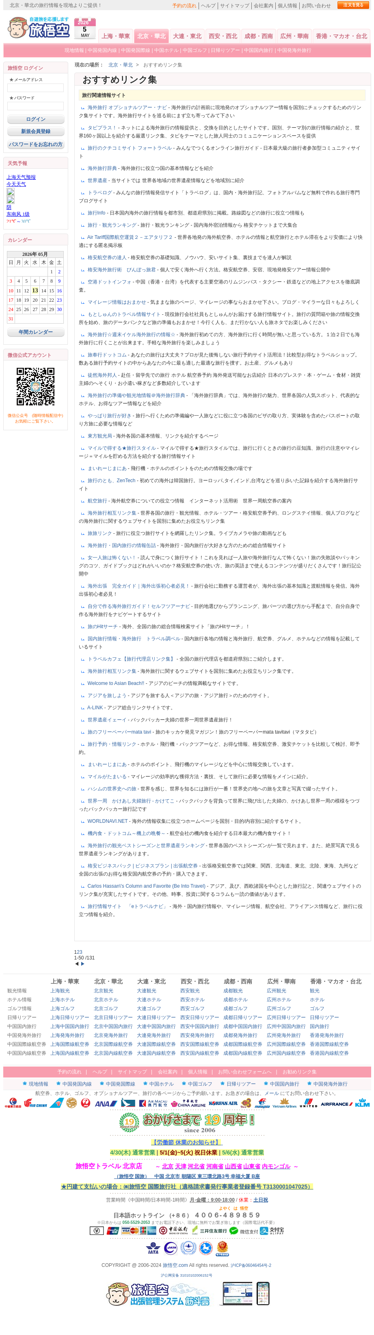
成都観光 (233, 991)
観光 (315, 991)
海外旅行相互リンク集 (113, 513)
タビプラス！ (103, 128)
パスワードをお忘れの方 (36, 144)
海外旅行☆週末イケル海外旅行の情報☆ (132, 334)
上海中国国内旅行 (69, 1026)
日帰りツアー (225, 50)
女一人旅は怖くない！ (113, 557)
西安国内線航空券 (199, 1053)
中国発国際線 (135, 50)
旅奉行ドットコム (108, 355)
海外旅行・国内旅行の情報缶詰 (122, 545)
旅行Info (97, 213)
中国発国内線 (102, 50)
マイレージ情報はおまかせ (117, 302)
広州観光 (276, 991)
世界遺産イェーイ (108, 720)
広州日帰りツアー (286, 1017)
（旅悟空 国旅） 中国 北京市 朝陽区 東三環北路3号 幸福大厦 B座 (187, 1176)
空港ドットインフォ (110, 282)
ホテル (317, 999)
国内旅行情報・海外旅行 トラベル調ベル (135, 639)
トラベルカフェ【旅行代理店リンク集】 (132, 659)
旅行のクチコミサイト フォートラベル (130, 148)
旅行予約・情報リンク (113, 744)
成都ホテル (235, 999)
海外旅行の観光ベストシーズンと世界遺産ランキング (147, 845)
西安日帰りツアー (199, 1017)
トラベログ (100, 192)
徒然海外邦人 (103, 375)
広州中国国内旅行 (286, 1026)
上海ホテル (62, 999)
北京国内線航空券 (113, 1053)
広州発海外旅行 (284, 1035)
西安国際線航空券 (199, 1044)
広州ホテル (279, 999)
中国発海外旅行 (294, 50)
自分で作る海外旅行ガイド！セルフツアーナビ (139, 606)
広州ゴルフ (279, 1008)
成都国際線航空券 (242, 1044)
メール (271, 1093)
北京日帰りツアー (113, 1017)
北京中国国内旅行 (113, 1026)
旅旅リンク (100, 533)
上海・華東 (116, 36)
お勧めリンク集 (300, 1072)
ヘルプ (208, 6)
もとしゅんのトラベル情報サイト (125, 314)
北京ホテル (106, 999)
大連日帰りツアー (156, 1017)
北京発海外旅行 (111, 1035)
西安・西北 (223, 36)
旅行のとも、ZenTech (112, 480)
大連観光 (146, 991)
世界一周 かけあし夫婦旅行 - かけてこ (132, 801)
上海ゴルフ (62, 1008)
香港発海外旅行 (327, 1035)
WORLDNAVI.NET (108, 821)
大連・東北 (187, 36)
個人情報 (287, 6)
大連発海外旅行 (154, 1035)
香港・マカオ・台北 (341, 36)
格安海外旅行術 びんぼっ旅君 (122, 270)
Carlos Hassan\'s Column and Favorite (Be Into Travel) (147, 886)
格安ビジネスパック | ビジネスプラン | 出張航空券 (143, 866)
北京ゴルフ (106, 1008)
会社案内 (263, 6)
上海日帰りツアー (69, 1017)
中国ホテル (166, 50)
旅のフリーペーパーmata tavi (120, 732)
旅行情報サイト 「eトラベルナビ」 (129, 906)
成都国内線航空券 (242, 1053)
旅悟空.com (175, 1265)
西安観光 (190, 991)
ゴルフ (317, 1008)
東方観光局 (100, 436)
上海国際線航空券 (69, 1044)
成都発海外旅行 (240, 1035)
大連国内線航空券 (156, 1053)
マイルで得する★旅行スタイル (122, 448)
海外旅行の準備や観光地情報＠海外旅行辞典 (137, 395)
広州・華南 (294, 36)
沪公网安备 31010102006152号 (187, 1275)
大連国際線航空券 (156, 1044)
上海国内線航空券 (69, 1053)
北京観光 (103, 991)
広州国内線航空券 (286, 1053)
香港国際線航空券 (329, 1044)
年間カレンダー (36, 332)
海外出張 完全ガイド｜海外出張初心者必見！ (139, 586)
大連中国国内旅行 (156, 1026)
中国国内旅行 (258, 50)
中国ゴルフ (195, 50)
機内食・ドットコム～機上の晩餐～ (127, 833)
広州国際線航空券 (286, 1044)
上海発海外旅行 (67, 1035)
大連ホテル (149, 999)
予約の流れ (184, 6)
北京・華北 (151, 36)
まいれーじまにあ (108, 468)
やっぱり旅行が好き (110, 416)
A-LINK (95, 707)
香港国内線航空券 (329, 1053)
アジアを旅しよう (108, 695)
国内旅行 (319, 1026)
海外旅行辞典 (103, 168)
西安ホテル (192, 999)
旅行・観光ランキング (113, 225)
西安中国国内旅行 (199, 1026)
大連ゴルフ (149, 1008)
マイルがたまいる (108, 776)
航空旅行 (98, 501)
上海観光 (60, 991)
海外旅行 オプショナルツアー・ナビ (128, 107)
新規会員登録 (35, 131)
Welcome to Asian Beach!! (117, 683)
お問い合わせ (316, 6)
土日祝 (260, 1200)
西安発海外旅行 (197, 1035)
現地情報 (74, 50)
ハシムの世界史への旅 (113, 789)
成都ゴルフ (235, 1008)
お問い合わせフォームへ (245, 1072)
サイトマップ (234, 6)
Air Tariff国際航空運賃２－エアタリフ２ (131, 237)
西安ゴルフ (192, 1008)
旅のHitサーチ (103, 626)
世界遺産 (98, 180)
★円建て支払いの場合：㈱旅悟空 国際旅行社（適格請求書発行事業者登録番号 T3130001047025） (187, 1186)
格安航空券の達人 (108, 257)
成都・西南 (258, 36)
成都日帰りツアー (242, 1017)
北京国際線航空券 (113, 1044)
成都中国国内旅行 (242, 1026)
